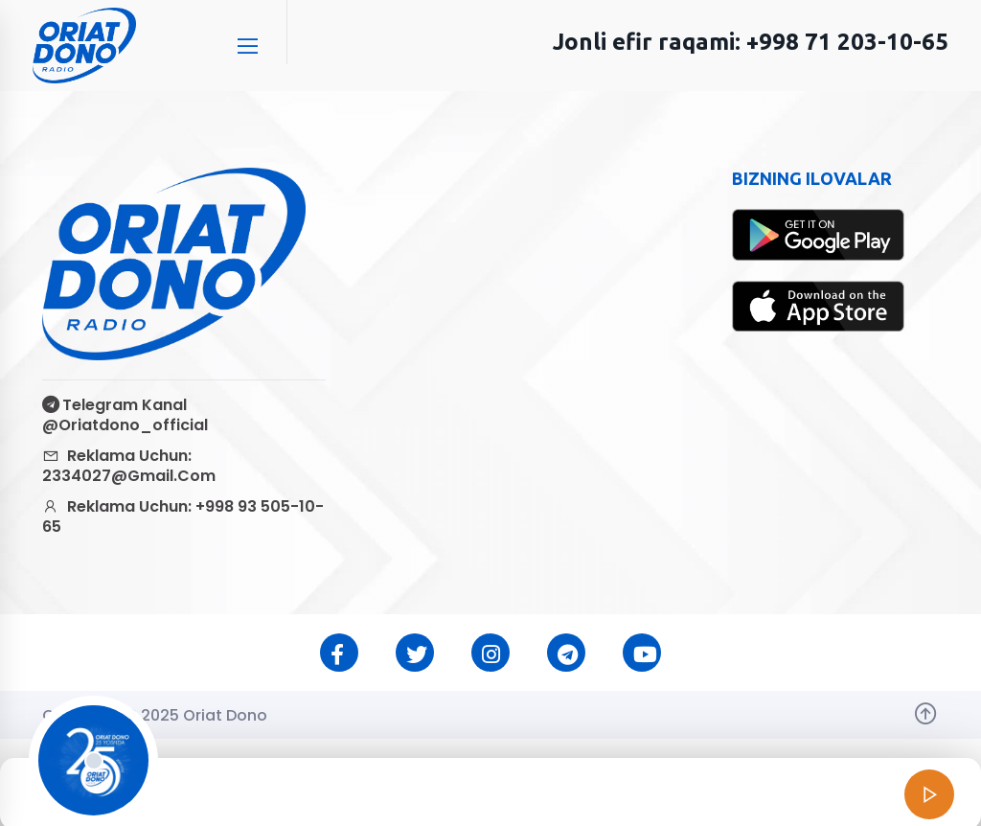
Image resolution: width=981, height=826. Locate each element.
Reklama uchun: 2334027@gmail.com (129, 466)
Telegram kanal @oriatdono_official (125, 415)
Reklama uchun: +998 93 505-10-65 (183, 516)
